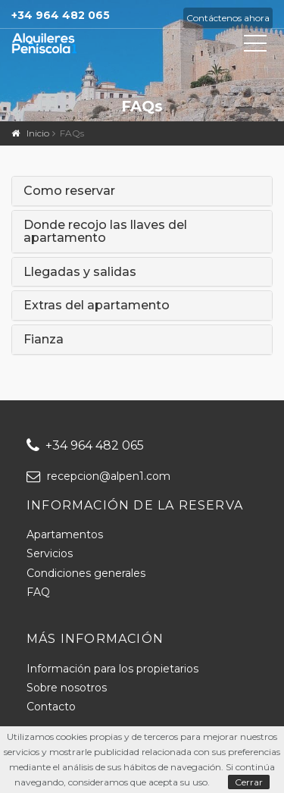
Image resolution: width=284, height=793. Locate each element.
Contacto (51, 706)
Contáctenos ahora (228, 18)
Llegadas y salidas (79, 272)
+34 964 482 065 (85, 445)
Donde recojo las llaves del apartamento (105, 231)
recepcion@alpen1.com (98, 476)
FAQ (38, 592)
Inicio (38, 133)
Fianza (43, 339)
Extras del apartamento (96, 305)
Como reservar (69, 191)
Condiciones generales (86, 573)
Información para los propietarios (112, 668)
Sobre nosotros (67, 687)
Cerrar (249, 782)
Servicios (50, 553)
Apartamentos (65, 534)
